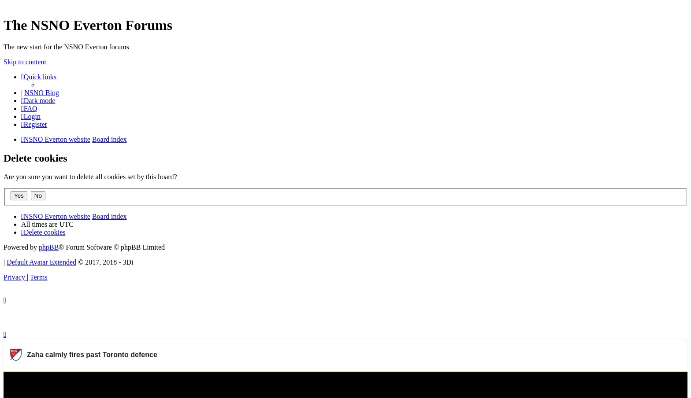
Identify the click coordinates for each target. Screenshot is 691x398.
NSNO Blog (41, 92)
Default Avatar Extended (41, 262)
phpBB (49, 247)
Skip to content (25, 62)
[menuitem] (29, 108)
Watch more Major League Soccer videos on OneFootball (602, 382)
